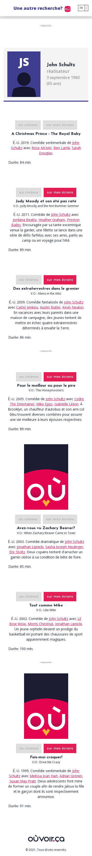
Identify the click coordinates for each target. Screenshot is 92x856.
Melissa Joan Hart (44, 776)
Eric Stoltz (17, 552)
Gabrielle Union (66, 404)
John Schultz (60, 214)
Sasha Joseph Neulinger (64, 546)
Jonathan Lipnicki (30, 546)
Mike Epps (44, 404)
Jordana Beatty (25, 219)
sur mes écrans (60, 125)
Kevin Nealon (72, 307)
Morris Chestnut (40, 623)
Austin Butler (50, 307)
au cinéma (28, 125)
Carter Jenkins (27, 307)
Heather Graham (52, 219)
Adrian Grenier (71, 776)
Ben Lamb (61, 147)
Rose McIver (42, 147)
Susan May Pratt (23, 781)
